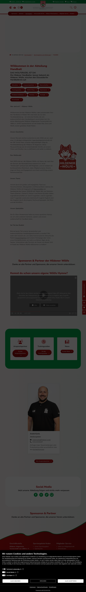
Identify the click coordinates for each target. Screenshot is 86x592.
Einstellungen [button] (52, 587)
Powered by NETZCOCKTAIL (43, 590)
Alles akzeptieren (70, 581)
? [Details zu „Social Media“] (17, 572)
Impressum (33, 587)
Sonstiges (9, 575)
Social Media (10, 572)
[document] (43, 560)
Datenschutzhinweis (42, 587)
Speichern (43, 581)
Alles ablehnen (15, 581)
